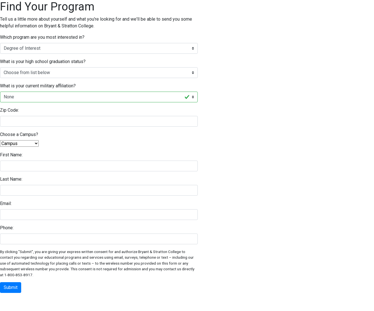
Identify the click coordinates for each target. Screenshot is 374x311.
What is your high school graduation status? (43, 61)
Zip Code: (9, 110)
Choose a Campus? (19, 134)
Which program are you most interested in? (42, 37)
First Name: (11, 154)
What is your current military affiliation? (38, 85)
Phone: (7, 227)
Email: (6, 203)
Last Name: (11, 179)
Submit (11, 287)
